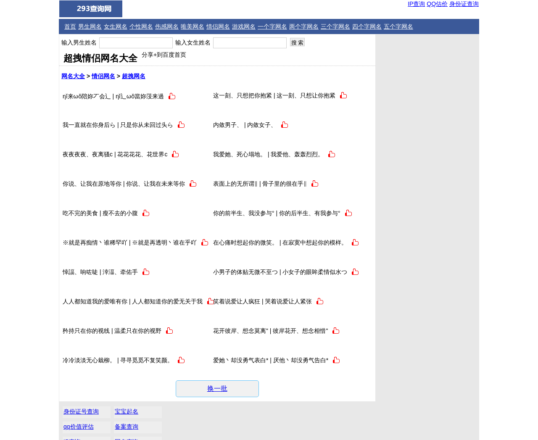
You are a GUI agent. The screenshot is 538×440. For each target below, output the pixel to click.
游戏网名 (244, 26)
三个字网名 (335, 26)
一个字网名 (272, 26)
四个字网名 (367, 26)
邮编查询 (391, 89)
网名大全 (73, 76)
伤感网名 (167, 26)
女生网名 (115, 26)
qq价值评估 (395, 58)
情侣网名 (218, 26)
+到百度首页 (169, 54)
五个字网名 (398, 26)
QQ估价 (437, 3)
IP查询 (416, 3)
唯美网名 (192, 26)
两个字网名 (304, 26)
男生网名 (90, 26)
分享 (147, 54)
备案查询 (442, 58)
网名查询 (442, 74)
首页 (70, 26)
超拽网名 (133, 76)
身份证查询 (464, 3)
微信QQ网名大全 (273, 428)
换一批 (217, 388)
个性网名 (141, 26)
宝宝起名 (442, 43)
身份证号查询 (397, 43)
